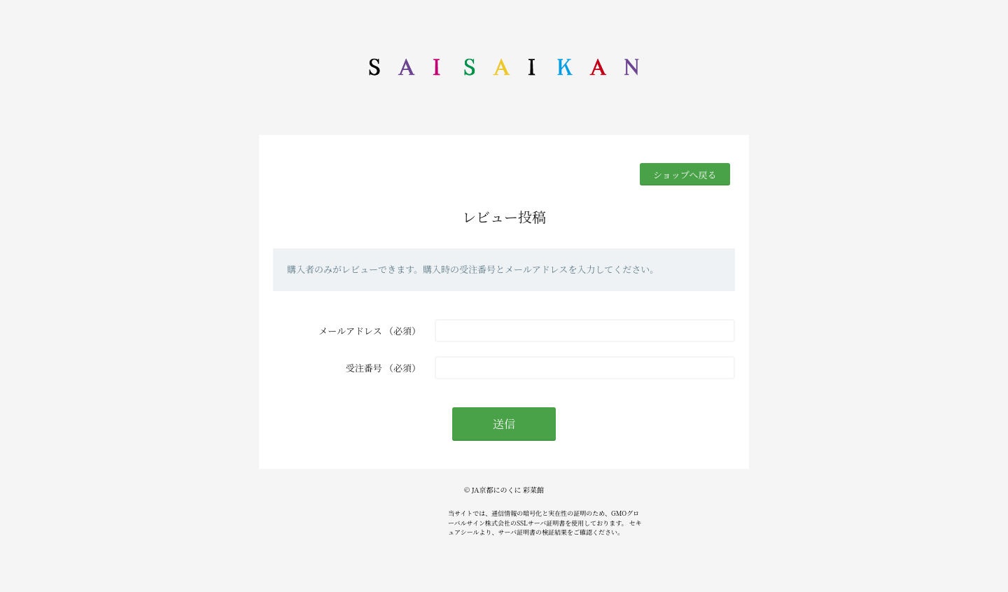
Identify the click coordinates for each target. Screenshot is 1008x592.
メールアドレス (350, 330)
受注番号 (364, 367)
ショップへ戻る (684, 174)
